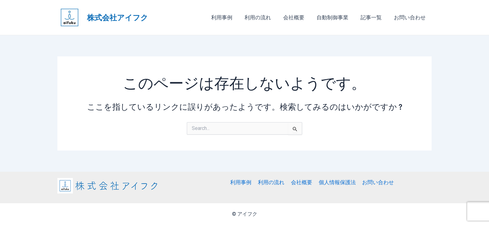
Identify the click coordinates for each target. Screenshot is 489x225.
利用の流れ (264, 17)
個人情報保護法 (336, 182)
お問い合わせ (410, 17)
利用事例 (230, 17)
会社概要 (299, 17)
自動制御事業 (336, 17)
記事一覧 (373, 17)
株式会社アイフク (117, 17)
